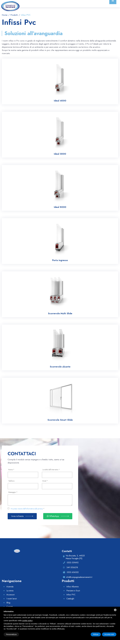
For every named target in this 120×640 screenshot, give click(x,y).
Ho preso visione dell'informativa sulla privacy (27, 508)
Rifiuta (95, 634)
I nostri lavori (11, 598)
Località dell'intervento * (51, 469)
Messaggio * (12, 492)
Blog (8, 602)
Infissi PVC (70, 594)
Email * (45, 481)
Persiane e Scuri (73, 590)
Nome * (11, 469)
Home (4, 15)
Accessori (10, 594)
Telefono (11, 481)
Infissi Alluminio (72, 586)
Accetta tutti (109, 634)
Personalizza (11, 634)
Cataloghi (70, 598)
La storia (9, 590)
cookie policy (27, 620)
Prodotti (14, 15)
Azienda (9, 586)
